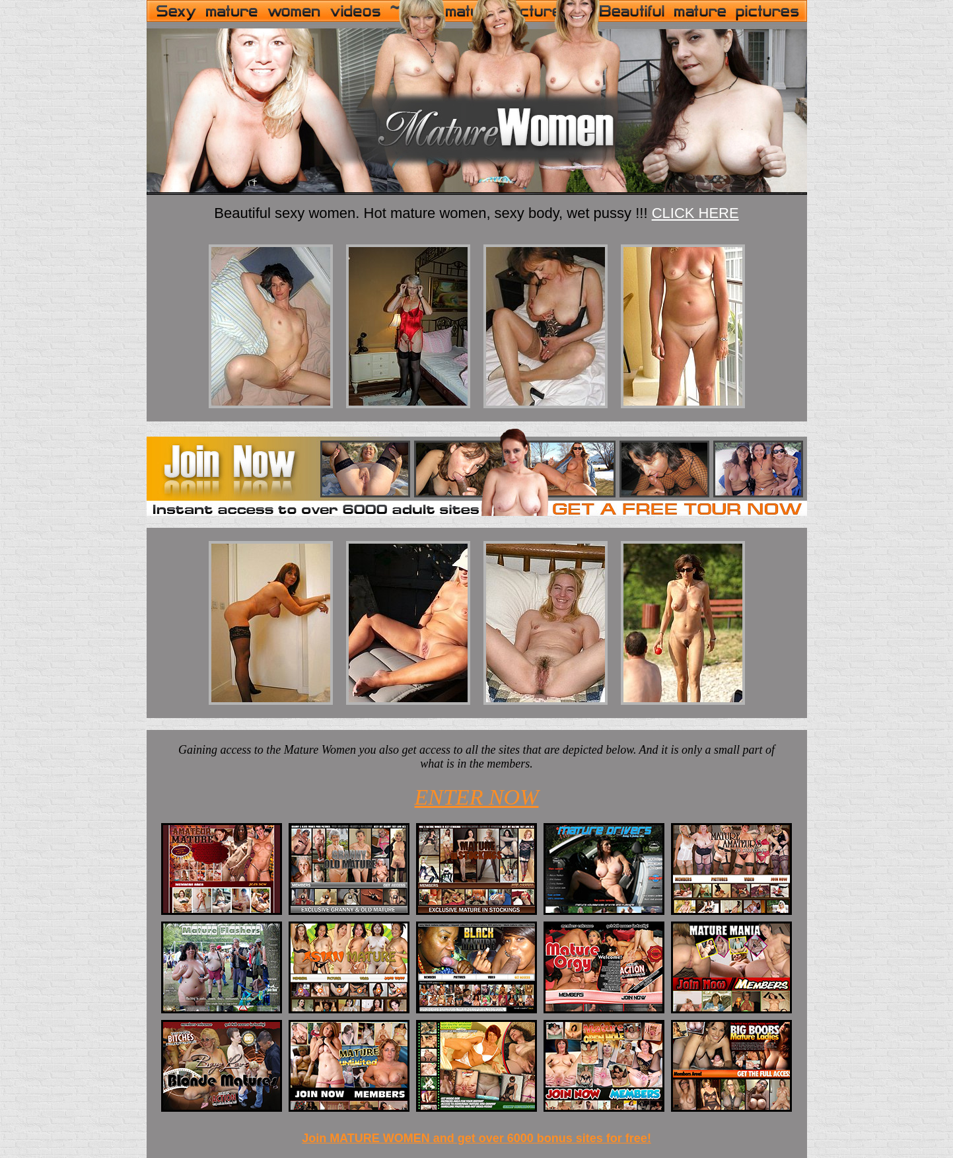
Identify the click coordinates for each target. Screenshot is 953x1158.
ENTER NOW (477, 797)
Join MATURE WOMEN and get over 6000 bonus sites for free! (476, 1138)
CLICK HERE (695, 213)
